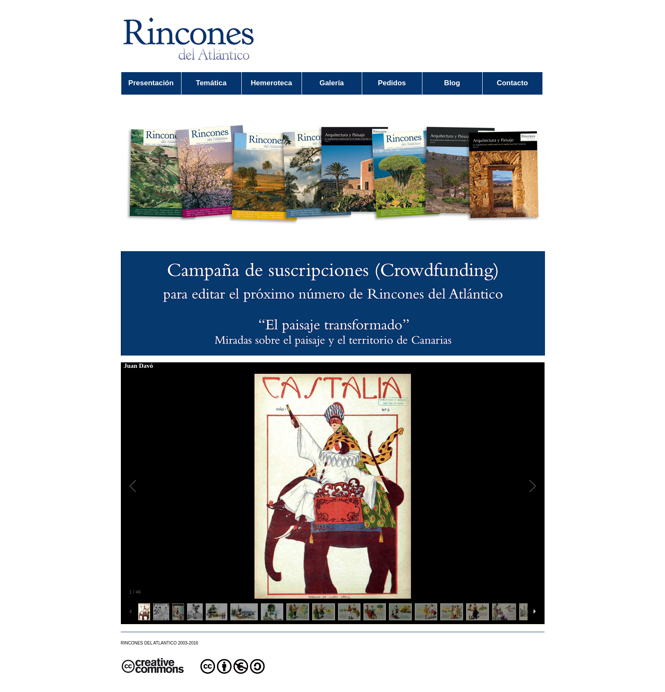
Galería (331, 83)
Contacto (512, 83)
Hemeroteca (271, 83)
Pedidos (392, 83)
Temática (211, 83)
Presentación (151, 83)
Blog (452, 83)
